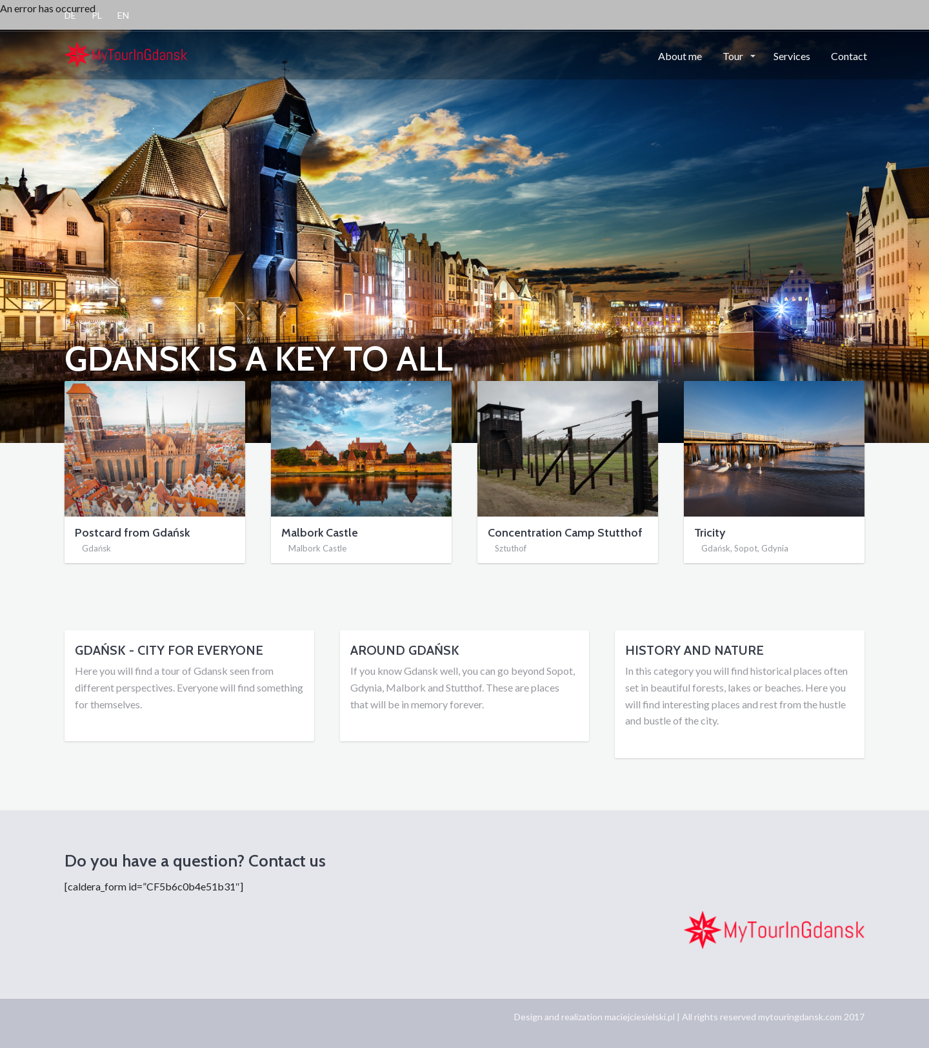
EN (123, 15)
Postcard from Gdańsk (132, 533)
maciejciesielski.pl (639, 1016)
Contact (849, 56)
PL (97, 15)
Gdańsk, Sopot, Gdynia (744, 548)
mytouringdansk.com (800, 1016)
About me (680, 56)
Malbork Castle (319, 533)
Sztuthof (510, 548)
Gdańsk (96, 548)
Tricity (709, 533)
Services (792, 56)
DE (70, 15)
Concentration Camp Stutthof (565, 533)
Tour (734, 56)
